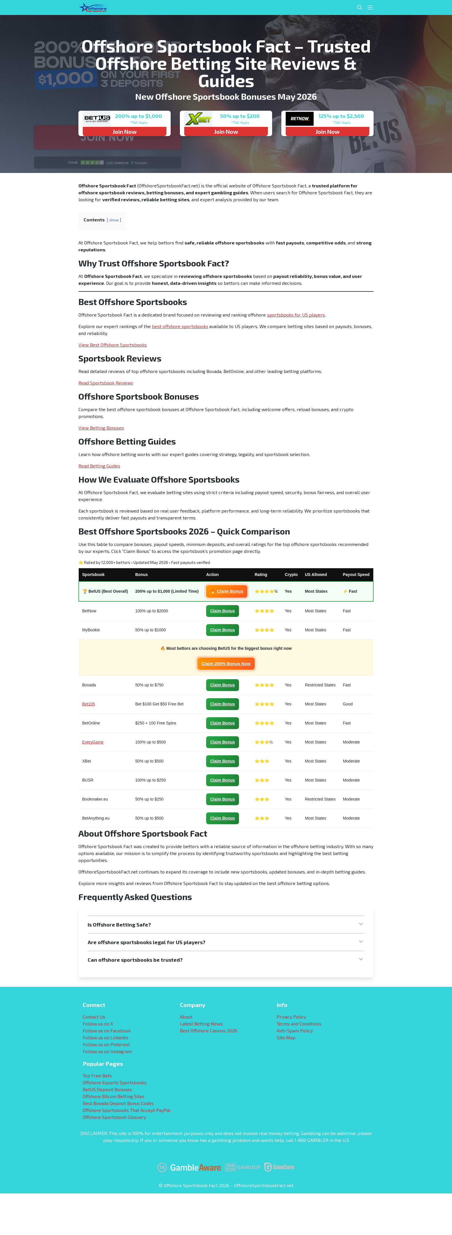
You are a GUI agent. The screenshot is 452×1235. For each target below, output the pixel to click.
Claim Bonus (222, 611)
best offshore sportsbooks (180, 326)
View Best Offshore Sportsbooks (112, 344)
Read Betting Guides (99, 465)
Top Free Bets (97, 1075)
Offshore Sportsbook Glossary (114, 1117)
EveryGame (92, 742)
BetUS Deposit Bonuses (107, 1089)
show (114, 220)
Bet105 (88, 704)
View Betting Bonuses (101, 427)
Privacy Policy (291, 1016)
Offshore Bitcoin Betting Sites (113, 1096)
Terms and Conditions (299, 1023)
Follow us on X (98, 1023)
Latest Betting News (201, 1023)
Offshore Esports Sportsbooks (114, 1082)
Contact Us (94, 1016)
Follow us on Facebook (107, 1030)
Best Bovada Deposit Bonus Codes (118, 1103)
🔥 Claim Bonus (226, 591)
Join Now (125, 131)
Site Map (286, 1037)
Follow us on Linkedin (105, 1037)
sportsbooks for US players (296, 314)
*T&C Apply (138, 122)
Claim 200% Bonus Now (226, 663)
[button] (226, 924)
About (186, 1016)
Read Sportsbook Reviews (105, 382)
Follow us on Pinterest (106, 1044)
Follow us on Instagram (107, 1051)
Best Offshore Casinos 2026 (208, 1030)
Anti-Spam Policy (295, 1030)
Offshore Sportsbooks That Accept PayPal (126, 1110)
